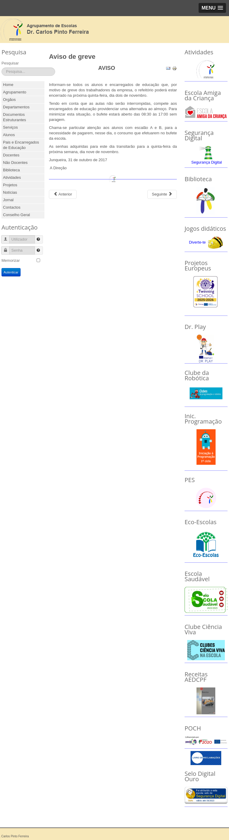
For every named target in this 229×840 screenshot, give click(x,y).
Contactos (12, 207)
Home (8, 84)
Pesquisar (10, 63)
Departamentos (16, 107)
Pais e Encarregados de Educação (21, 145)
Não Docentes (15, 162)
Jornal (8, 200)
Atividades (12, 177)
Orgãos (9, 99)
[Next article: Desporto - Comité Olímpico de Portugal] (162, 194)
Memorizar (10, 260)
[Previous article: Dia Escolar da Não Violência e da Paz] (62, 194)
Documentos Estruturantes (14, 117)
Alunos (9, 135)
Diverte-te (197, 242)
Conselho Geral (16, 215)
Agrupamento (14, 92)
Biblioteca (11, 170)
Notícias (10, 192)
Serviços (10, 127)
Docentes (11, 155)
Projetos (10, 185)
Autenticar (11, 272)
